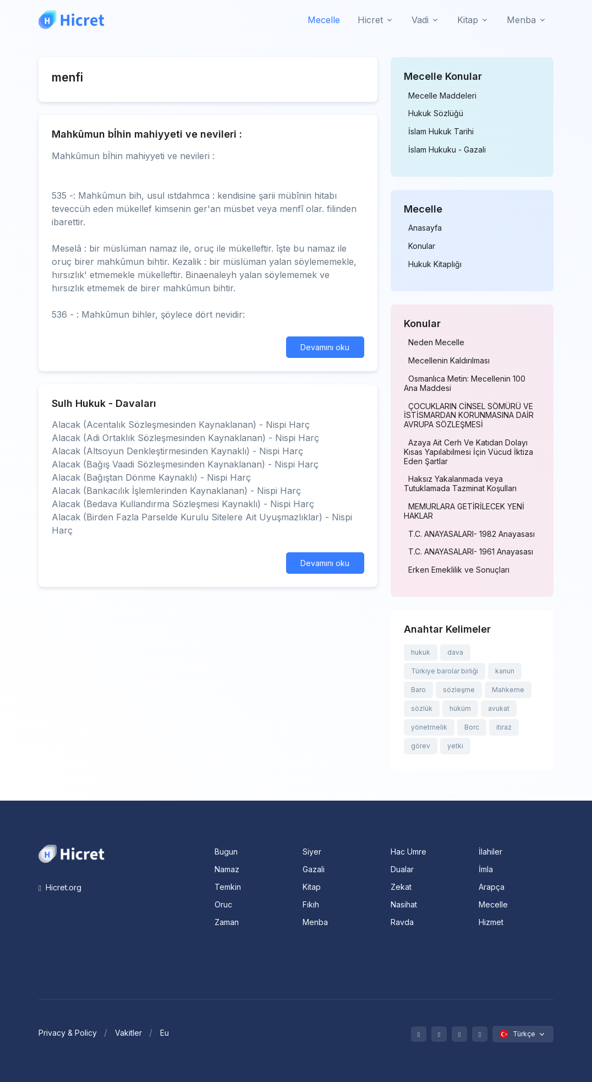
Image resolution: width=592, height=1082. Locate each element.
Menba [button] (521, 19)
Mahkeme (508, 690)
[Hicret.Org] (72, 19)
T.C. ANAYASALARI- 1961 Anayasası (470, 551)
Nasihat (404, 904)
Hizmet (491, 922)
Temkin (228, 886)
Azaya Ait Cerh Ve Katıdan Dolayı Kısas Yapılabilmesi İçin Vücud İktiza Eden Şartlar (468, 452)
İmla (486, 869)
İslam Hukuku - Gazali (447, 149)
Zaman (227, 922)
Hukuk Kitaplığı (435, 264)
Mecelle (324, 19)
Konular (421, 246)
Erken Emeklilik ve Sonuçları (458, 570)
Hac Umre (408, 851)
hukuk (420, 652)
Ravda (402, 922)
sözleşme (459, 690)
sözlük (421, 708)
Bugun (226, 851)
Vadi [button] (420, 19)
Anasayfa (425, 228)
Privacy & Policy (68, 1032)
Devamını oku (324, 347)
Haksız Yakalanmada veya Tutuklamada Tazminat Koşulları (460, 484)
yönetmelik (429, 727)
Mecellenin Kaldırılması (449, 360)
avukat (498, 708)
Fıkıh (311, 904)
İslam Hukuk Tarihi (441, 131)
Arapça (492, 886)
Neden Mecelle (436, 342)
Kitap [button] (467, 19)
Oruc (223, 904)
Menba (315, 922)
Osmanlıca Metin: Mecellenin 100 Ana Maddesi (464, 383)
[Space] (72, 852)
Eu (164, 1032)
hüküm (460, 708)
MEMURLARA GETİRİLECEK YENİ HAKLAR (464, 511)
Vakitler (128, 1032)
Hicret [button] (370, 19)
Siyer (312, 851)
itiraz (504, 727)
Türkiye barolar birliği (444, 671)
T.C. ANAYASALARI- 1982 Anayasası (471, 534)
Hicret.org (60, 887)
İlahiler (490, 851)
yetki (455, 746)
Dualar (402, 869)
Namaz (227, 869)
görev (420, 746)
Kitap (312, 886)
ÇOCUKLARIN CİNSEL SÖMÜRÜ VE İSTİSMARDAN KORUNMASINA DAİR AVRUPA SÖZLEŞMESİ (469, 415)
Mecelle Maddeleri (442, 95)
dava (455, 652)
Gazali (314, 869)
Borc (471, 727)
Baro (418, 690)
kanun (504, 671)
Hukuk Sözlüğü (435, 113)
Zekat (401, 886)
